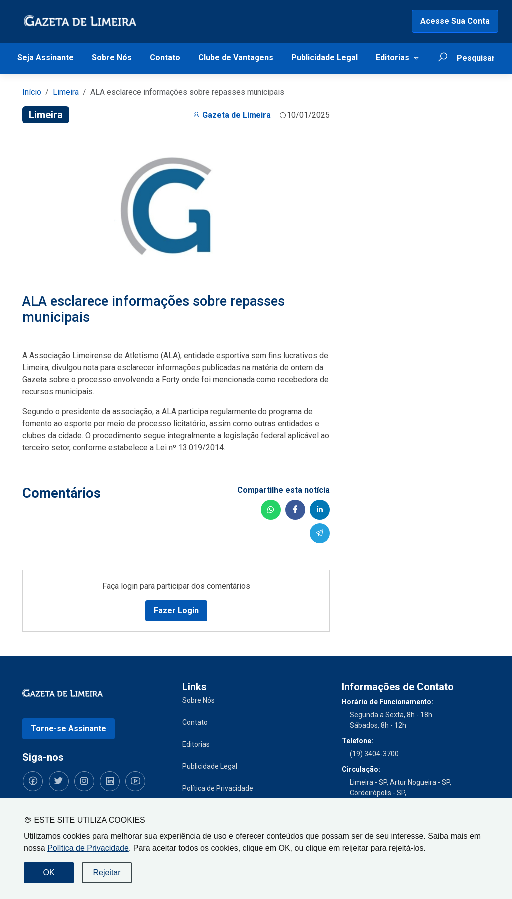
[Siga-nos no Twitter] (57, 781)
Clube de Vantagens (235, 57)
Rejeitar (106, 872)
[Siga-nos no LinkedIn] (107, 781)
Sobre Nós (112, 57)
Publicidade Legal (324, 57)
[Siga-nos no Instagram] (82, 781)
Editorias (392, 57)
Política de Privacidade (88, 848)
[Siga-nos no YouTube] (132, 781)
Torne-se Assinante (68, 728)
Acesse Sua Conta (455, 21)
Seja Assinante (45, 57)
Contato (165, 57)
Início (31, 92)
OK (48, 872)
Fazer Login (176, 610)
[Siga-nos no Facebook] (32, 781)
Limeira (66, 92)
